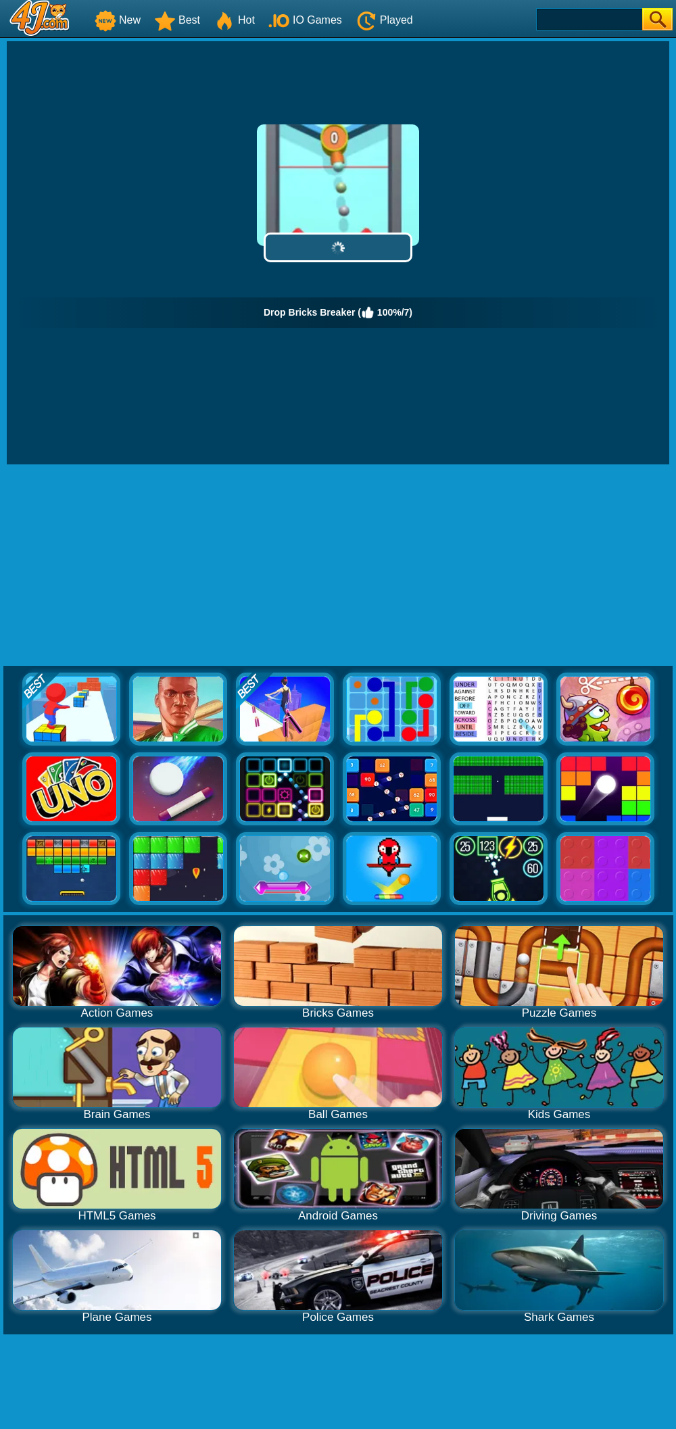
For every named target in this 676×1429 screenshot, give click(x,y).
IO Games (305, 20)
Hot (234, 20)
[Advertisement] (338, 565)
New (118, 20)
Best (177, 20)
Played (384, 20)
